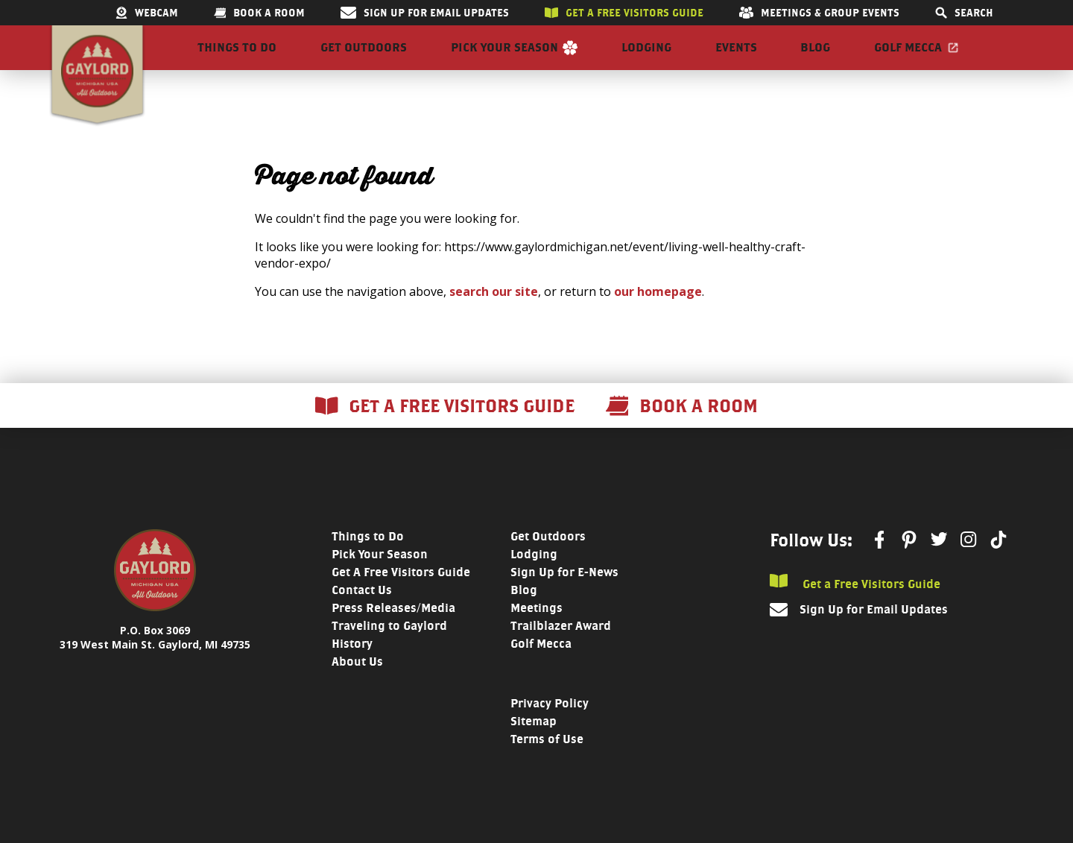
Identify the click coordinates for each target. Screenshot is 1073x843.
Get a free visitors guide (624, 13)
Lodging (646, 61)
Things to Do (236, 61)
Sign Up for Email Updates (425, 13)
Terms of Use (546, 766)
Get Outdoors (363, 61)
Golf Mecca (908, 61)
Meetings (536, 635)
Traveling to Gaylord (389, 652)
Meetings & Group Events (819, 13)
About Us (357, 688)
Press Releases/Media (393, 635)
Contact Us (362, 617)
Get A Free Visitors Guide (401, 599)
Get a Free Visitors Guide (855, 609)
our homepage (658, 318)
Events (736, 61)
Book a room (259, 13)
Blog (815, 61)
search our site (493, 318)
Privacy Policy (549, 730)
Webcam (146, 13)
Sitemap (533, 748)
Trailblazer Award (560, 652)
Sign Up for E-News (564, 599)
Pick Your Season (504, 61)
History (352, 670)
